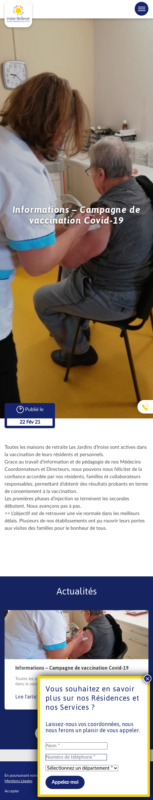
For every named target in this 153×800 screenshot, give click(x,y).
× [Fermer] (147, 94)
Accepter (12, 791)
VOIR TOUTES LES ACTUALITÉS (72, 733)
